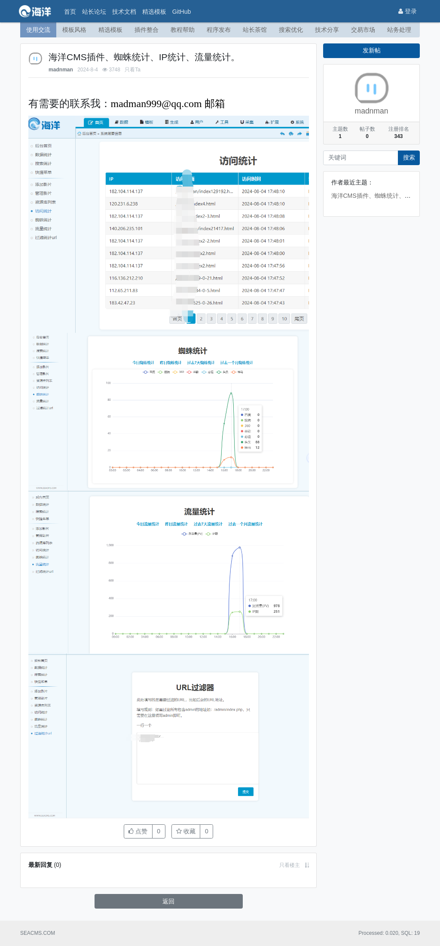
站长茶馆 (255, 29)
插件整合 (146, 29)
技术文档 (124, 11)
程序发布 (219, 29)
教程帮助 (183, 29)
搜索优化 (291, 29)
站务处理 (399, 29)
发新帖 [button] (372, 50)
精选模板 (154, 11)
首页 (70, 11)
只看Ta (133, 69)
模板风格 (74, 29)
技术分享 (327, 29)
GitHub (181, 11)
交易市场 (363, 29)
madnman (61, 69)
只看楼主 (289, 865)
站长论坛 (94, 11)
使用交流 (38, 29)
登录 (407, 11)
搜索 (409, 157)
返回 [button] (168, 900)
